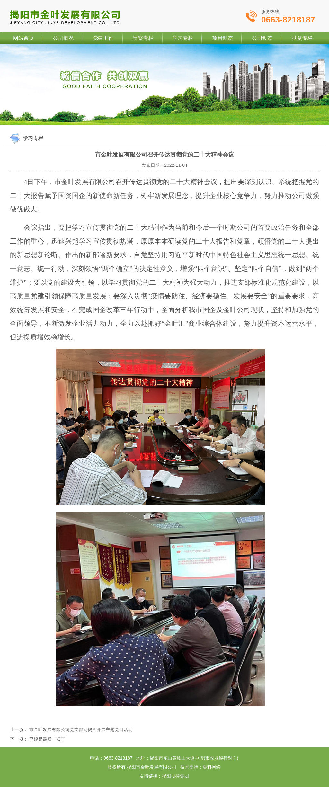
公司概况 (63, 38)
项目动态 (222, 38)
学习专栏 (183, 38)
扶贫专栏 (302, 38)
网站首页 (23, 38)
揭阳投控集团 (175, 776)
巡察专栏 (143, 38)
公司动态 (262, 38)
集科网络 (212, 767)
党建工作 (103, 38)
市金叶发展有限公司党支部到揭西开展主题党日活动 (81, 729)
